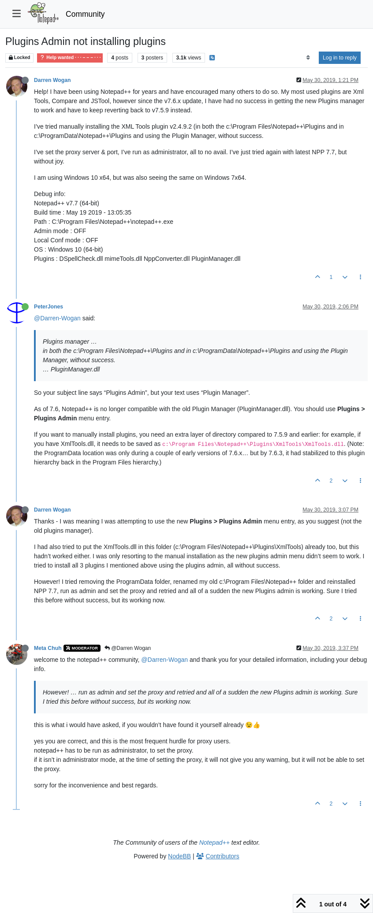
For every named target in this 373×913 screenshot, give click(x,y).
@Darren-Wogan (57, 318)
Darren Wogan (52, 80)
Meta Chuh (48, 648)
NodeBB (179, 856)
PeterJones (48, 307)
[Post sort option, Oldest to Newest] (308, 58)
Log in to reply (340, 58)
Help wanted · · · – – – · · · (70, 57)
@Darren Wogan (127, 648)
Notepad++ (214, 842)
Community (85, 14)
